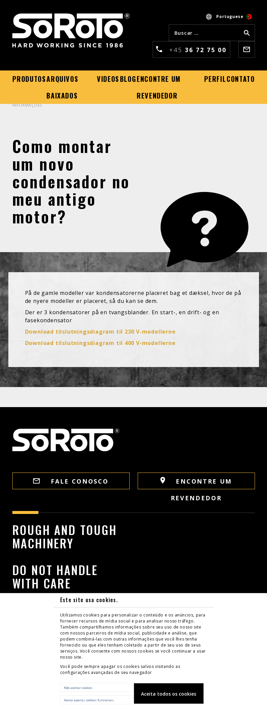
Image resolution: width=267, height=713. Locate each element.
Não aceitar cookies (78, 688)
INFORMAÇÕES (27, 105)
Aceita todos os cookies (168, 694)
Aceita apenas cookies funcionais (89, 700)
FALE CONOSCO (70, 481)
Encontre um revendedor (196, 483)
